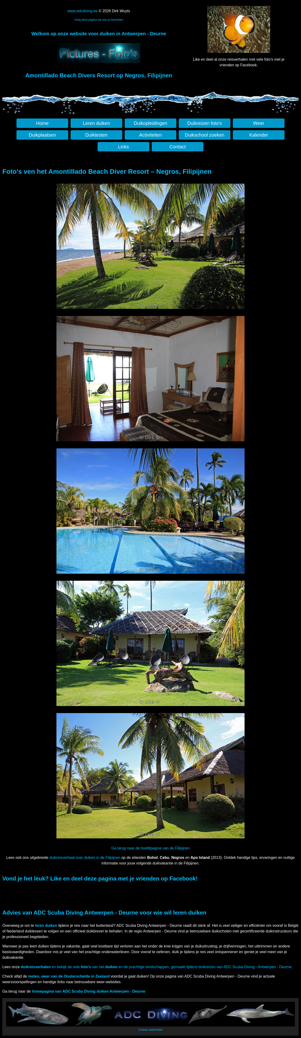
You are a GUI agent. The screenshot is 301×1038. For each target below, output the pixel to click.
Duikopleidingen (150, 123)
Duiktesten (96, 135)
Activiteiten (150, 135)
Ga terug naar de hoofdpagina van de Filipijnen (150, 848)
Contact (178, 146)
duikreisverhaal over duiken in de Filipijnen (84, 858)
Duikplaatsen (42, 135)
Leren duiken (96, 123)
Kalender (258, 135)
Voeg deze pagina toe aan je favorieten (98, 19)
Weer (258, 123)
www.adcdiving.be (82, 11)
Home (42, 123)
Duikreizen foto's (204, 123)
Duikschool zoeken (204, 135)
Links (123, 146)
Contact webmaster (150, 1029)
